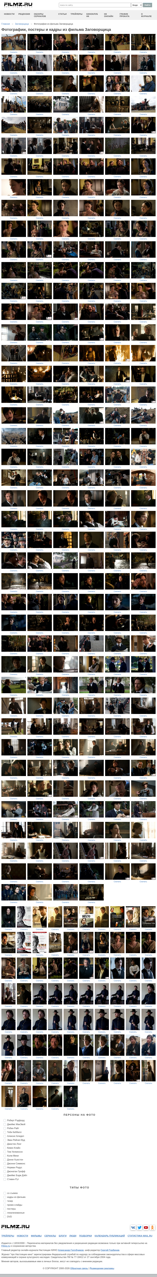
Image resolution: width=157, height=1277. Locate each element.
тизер (10, 1201)
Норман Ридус (14, 1167)
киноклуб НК (92, 15)
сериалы (50, 1236)
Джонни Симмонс (16, 1163)
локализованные (15, 1213)
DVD (9, 1216)
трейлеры (76, 14)
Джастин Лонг (14, 1144)
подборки (85, 1236)
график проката (125, 15)
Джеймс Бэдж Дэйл (17, 1175)
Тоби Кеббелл (14, 1132)
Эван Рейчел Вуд (16, 1140)
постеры (11, 1209)
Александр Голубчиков (71, 1250)
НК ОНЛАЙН (108, 15)
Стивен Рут (13, 1179)
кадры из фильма (16, 1197)
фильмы (36, 1236)
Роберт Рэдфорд (15, 1120)
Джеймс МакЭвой (16, 1124)
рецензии (24, 14)
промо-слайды (14, 1205)
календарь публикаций (110, 1236)
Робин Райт (13, 1128)
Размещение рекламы (102, 1268)
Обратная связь (79, 1268)
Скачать (13, 52)
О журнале (146, 15)
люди (72, 1236)
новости (9, 14)
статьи (62, 14)
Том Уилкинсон (15, 1152)
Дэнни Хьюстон (15, 1159)
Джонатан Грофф (16, 1171)
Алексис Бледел (15, 1136)
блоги (62, 1236)
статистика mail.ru (140, 1236)
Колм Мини (13, 1156)
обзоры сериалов (40, 15)
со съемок (12, 1193)
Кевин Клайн (13, 1148)
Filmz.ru (5, 1246)
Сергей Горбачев (110, 1250)
